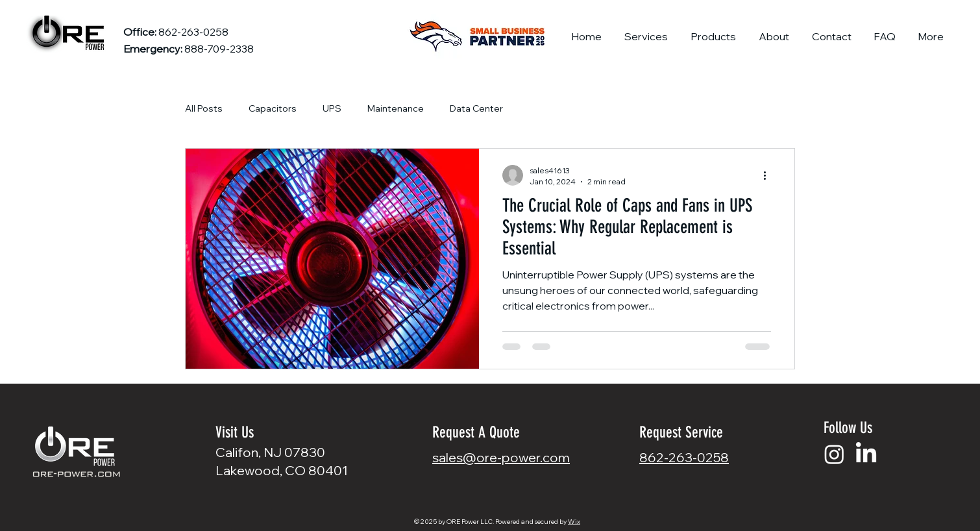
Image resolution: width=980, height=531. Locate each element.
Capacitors (273, 108)
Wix (574, 521)
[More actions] (769, 175)
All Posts (204, 108)
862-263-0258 (684, 457)
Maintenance (395, 108)
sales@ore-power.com (501, 457)
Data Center (476, 108)
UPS (332, 108)
